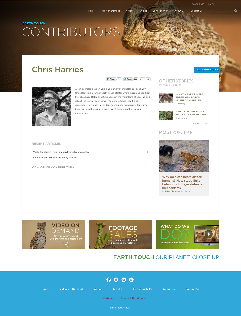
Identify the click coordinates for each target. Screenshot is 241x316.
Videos (129, 11)
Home (91, 11)
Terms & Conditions (133, 298)
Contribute (198, 4)
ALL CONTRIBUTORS (207, 69)
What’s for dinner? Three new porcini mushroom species (60, 152)
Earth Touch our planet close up (24, 7)
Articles (143, 11)
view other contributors (53, 167)
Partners (108, 298)
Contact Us (196, 11)
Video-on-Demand (110, 11)
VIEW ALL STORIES (200, 123)
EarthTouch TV (161, 11)
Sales (211, 4)
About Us (179, 11)
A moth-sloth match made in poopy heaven (54, 158)
